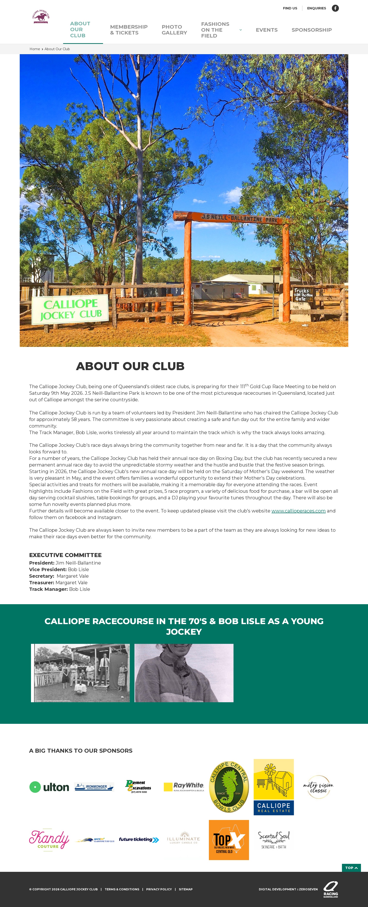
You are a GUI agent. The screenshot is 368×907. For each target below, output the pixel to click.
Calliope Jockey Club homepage (41, 16)
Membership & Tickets (129, 30)
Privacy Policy (159, 889)
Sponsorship (312, 30)
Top (351, 868)
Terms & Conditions (122, 889)
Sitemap (186, 889)
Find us (290, 8)
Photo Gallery (174, 30)
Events (267, 30)
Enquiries (316, 8)
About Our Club (80, 29)
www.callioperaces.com (299, 511)
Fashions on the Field (221, 30)
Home (35, 49)
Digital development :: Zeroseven (288, 889)
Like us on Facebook (335, 8)
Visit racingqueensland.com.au (330, 889)
